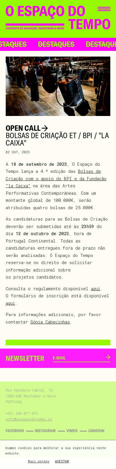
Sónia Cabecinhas (50, 322)
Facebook (15, 435)
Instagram (45, 435)
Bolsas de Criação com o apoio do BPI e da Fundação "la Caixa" (56, 178)
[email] (79, 362)
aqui (95, 288)
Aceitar (62, 462)
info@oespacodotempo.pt (29, 423)
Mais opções (38, 462)
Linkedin (96, 435)
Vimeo (72, 435)
